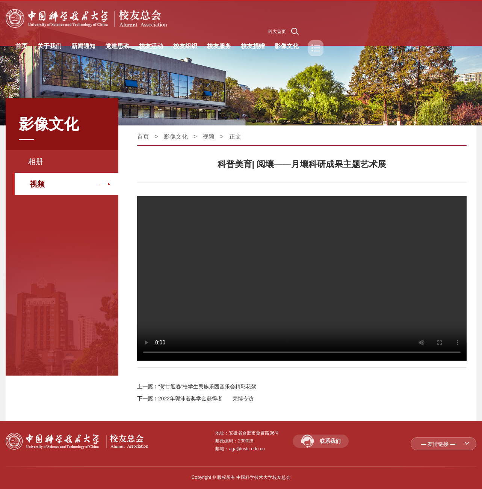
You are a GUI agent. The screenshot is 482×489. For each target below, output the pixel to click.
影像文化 (176, 136)
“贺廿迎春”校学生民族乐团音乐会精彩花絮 (207, 386)
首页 (143, 136)
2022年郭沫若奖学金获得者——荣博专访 (206, 398)
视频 (37, 184)
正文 (235, 136)
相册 (35, 161)
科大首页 (277, 31)
